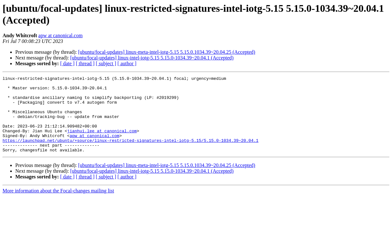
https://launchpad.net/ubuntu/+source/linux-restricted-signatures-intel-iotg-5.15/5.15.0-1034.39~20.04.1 (130, 153)
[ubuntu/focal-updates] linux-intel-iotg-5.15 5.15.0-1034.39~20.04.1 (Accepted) (151, 57)
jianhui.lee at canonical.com (102, 142)
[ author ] (127, 63)
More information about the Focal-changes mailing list (58, 206)
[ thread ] (85, 63)
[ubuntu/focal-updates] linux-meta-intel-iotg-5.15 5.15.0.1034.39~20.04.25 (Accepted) (166, 52)
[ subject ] (106, 63)
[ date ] (67, 63)
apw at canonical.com (60, 35)
